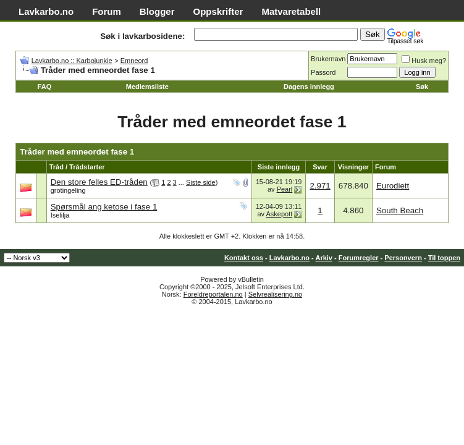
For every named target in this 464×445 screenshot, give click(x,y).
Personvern (403, 257)
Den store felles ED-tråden (99, 182)
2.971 (320, 185)
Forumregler (359, 257)
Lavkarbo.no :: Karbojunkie (72, 60)
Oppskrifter (218, 11)
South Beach (399, 210)
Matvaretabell (291, 11)
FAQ (45, 86)
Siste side (201, 182)
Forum (106, 11)
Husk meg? (424, 60)
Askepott (279, 214)
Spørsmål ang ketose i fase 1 (104, 206)
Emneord (134, 60)
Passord (323, 72)
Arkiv (323, 257)
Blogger (157, 11)
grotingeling (68, 190)
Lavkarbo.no (46, 11)
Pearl (285, 189)
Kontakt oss (243, 257)
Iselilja (60, 215)
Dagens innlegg (309, 86)
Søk (422, 86)
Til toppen (444, 257)
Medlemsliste (147, 86)
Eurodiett (392, 185)
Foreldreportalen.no (213, 294)
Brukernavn (328, 58)
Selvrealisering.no (275, 294)
